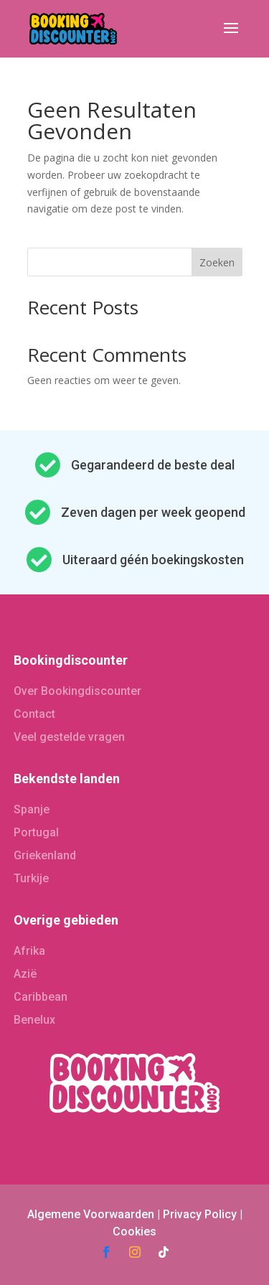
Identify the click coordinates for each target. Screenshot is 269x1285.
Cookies (134, 1231)
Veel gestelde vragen (69, 737)
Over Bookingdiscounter (77, 691)
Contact (34, 714)
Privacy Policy (200, 1214)
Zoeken (217, 262)
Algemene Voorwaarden (90, 1214)
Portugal (36, 832)
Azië (25, 974)
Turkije (31, 878)
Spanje (31, 809)
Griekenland (45, 855)
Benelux (34, 1020)
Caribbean (40, 997)
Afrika (29, 951)
